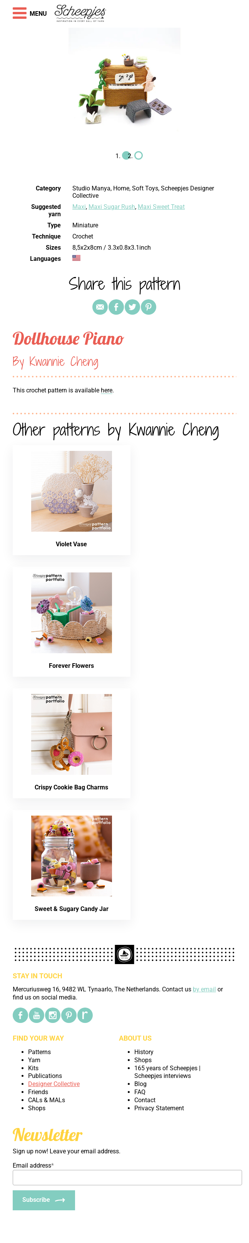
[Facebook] (20, 1015)
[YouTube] (36, 1015)
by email (204, 989)
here (106, 390)
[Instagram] (52, 1015)
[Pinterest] (69, 1015)
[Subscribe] (44, 1200)
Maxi (79, 206)
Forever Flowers (71, 665)
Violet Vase (71, 544)
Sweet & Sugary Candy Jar (72, 909)
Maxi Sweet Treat (161, 206)
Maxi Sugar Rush (112, 206)
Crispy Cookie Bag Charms (71, 787)
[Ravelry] (85, 1015)
